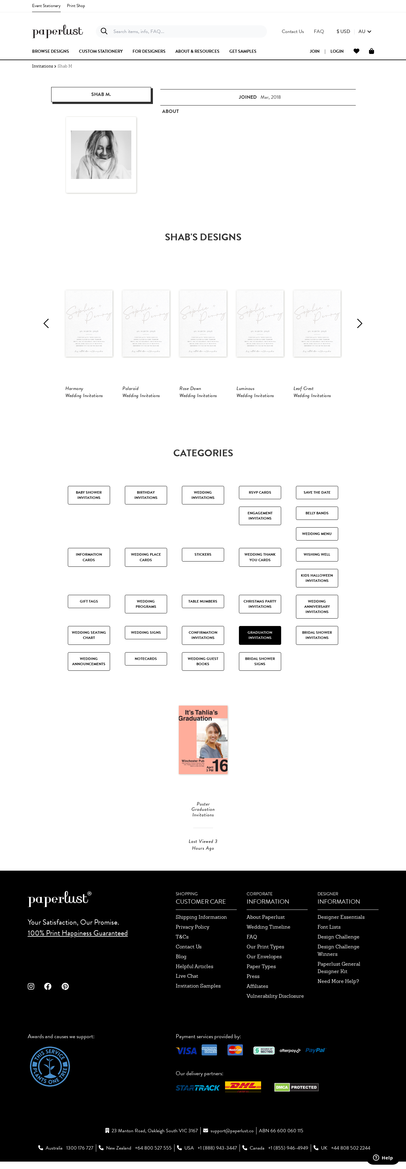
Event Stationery (46, 5)
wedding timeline (268, 953)
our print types (265, 973)
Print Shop (76, 5)
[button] (354, 31)
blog (181, 983)
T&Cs (182, 963)
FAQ (252, 963)
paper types (261, 992)
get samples (242, 51)
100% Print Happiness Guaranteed (78, 958)
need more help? (338, 1007)
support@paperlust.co (232, 1157)
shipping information (201, 943)
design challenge (338, 963)
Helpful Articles (194, 992)
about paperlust (266, 943)
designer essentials (341, 943)
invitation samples (198, 1012)
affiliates (257, 1012)
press (253, 1002)
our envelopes (264, 983)
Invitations (42, 66)
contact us (189, 973)
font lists (329, 953)
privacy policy (192, 953)
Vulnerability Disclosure (275, 1022)
